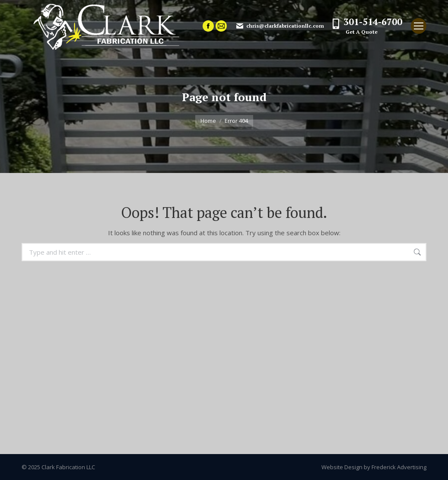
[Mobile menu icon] (418, 26)
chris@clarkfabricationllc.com (279, 25)
